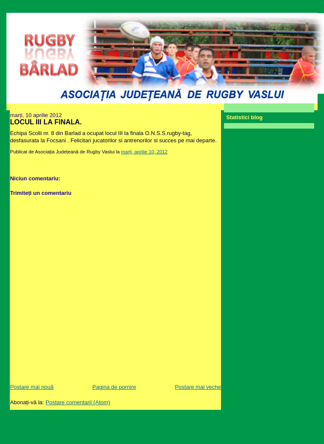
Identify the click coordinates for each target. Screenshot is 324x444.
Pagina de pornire (114, 387)
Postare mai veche (198, 387)
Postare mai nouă (31, 387)
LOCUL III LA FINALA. (46, 122)
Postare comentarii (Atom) (78, 402)
